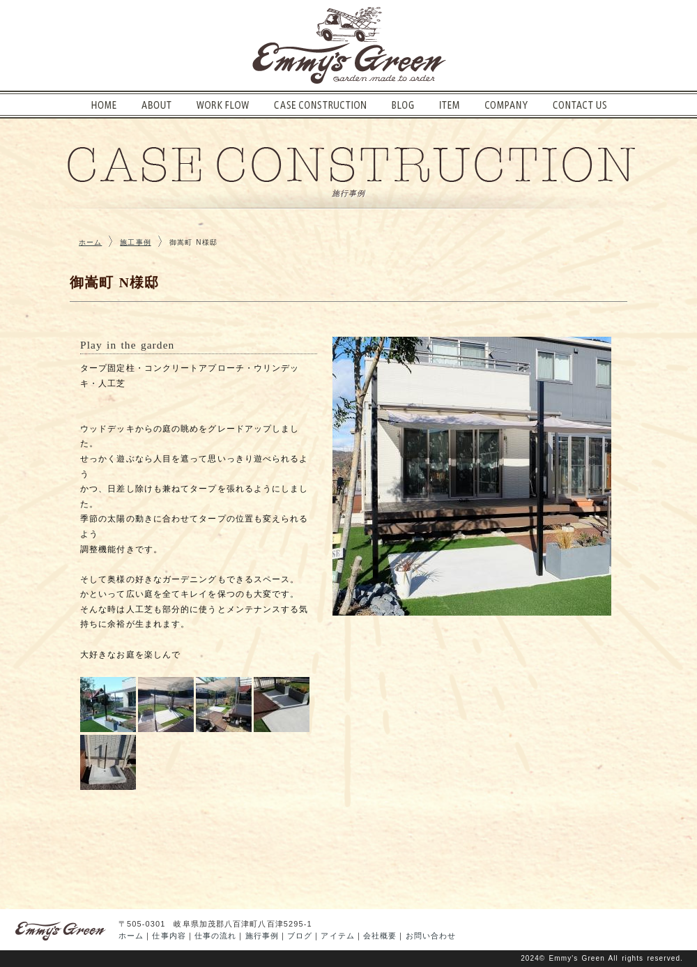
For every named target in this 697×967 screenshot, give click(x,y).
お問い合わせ (431, 935)
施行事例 (262, 935)
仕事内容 (168, 935)
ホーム (90, 242)
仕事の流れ (215, 935)
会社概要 (380, 935)
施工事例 (135, 242)
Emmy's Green (577, 958)
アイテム (337, 935)
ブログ (299, 935)
